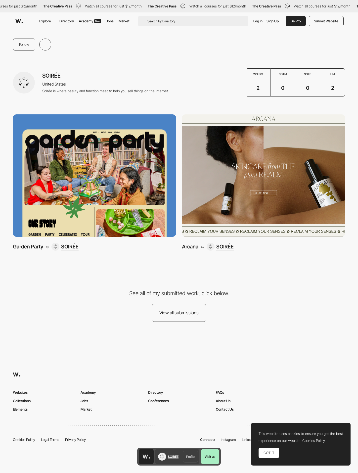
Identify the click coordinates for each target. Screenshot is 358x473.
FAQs (220, 392)
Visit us (210, 457)
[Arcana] (263, 175)
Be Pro (296, 21)
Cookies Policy (24, 439)
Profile (190, 457)
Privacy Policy (75, 439)
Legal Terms (50, 439)
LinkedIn (248, 439)
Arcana (190, 246)
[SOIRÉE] (65, 247)
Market (124, 21)
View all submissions (179, 312)
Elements (20, 409)
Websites (20, 392)
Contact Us (225, 409)
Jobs (110, 21)
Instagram (228, 439)
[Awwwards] (19, 21)
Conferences (158, 401)
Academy (90, 21)
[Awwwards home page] (146, 456)
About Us (223, 401)
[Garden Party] (94, 175)
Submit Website (326, 21)
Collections (22, 401)
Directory (66, 21)
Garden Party (28, 246)
